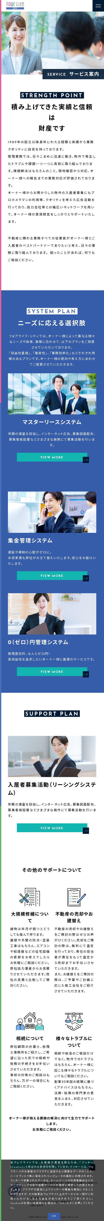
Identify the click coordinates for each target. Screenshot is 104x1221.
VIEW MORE (63, 458)
